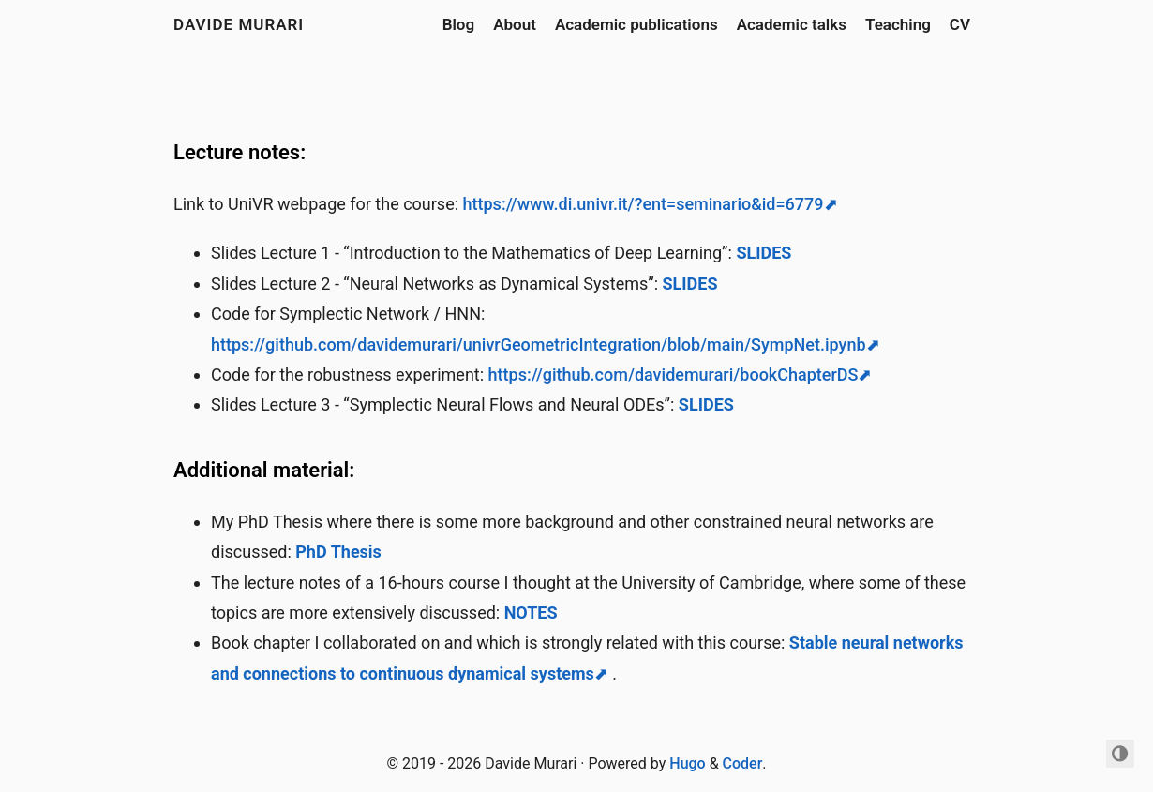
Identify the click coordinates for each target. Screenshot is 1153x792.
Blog (458, 24)
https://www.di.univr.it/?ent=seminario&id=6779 (643, 204)
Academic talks (791, 24)
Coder (743, 763)
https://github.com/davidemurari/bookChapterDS (673, 374)
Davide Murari (238, 24)
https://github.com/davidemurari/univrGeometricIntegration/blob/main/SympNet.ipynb (538, 344)
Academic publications (636, 24)
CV (960, 24)
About (514, 24)
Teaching (898, 24)
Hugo (687, 763)
